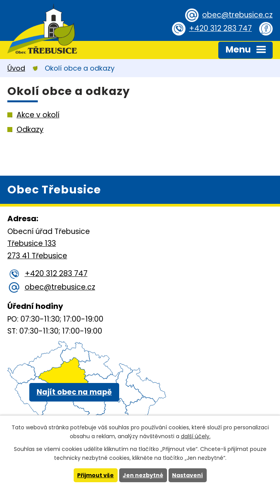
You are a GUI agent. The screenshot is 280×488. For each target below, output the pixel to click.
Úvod (16, 68)
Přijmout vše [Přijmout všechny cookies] (95, 475)
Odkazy (30, 129)
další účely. (196, 436)
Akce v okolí (38, 115)
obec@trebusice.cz (237, 15)
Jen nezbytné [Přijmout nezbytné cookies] (143, 475)
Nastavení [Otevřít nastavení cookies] (187, 475)
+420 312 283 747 (220, 28)
